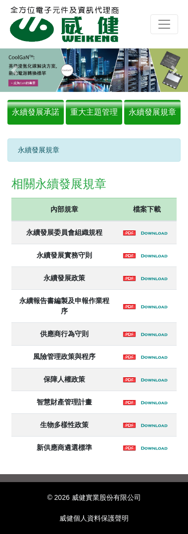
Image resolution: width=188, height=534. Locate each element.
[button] (14, 70)
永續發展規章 (152, 112)
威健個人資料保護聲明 (94, 518)
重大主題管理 (94, 112)
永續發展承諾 (35, 112)
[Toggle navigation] (164, 24)
